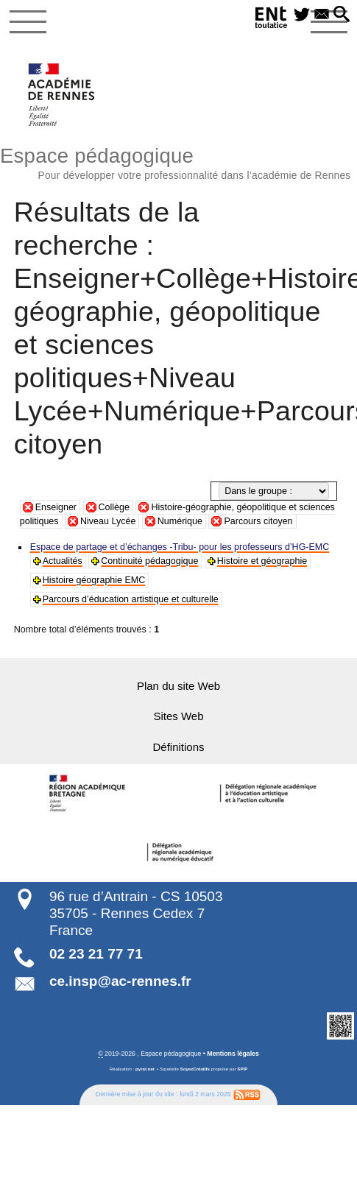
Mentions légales (233, 1052)
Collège (114, 507)
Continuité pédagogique (149, 561)
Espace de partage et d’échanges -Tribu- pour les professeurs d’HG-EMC (177, 547)
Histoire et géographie (259, 561)
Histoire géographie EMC (93, 580)
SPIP (242, 1067)
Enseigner (56, 507)
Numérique (180, 521)
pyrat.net (145, 1067)
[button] (341, 15)
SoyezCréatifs (195, 1067)
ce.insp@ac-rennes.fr (120, 980)
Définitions (178, 746)
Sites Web (178, 716)
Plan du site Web (179, 686)
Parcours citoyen (258, 521)
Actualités (62, 561)
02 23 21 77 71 (96, 952)
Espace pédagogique (178, 161)
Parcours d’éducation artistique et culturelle (129, 599)
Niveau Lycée (107, 521)
